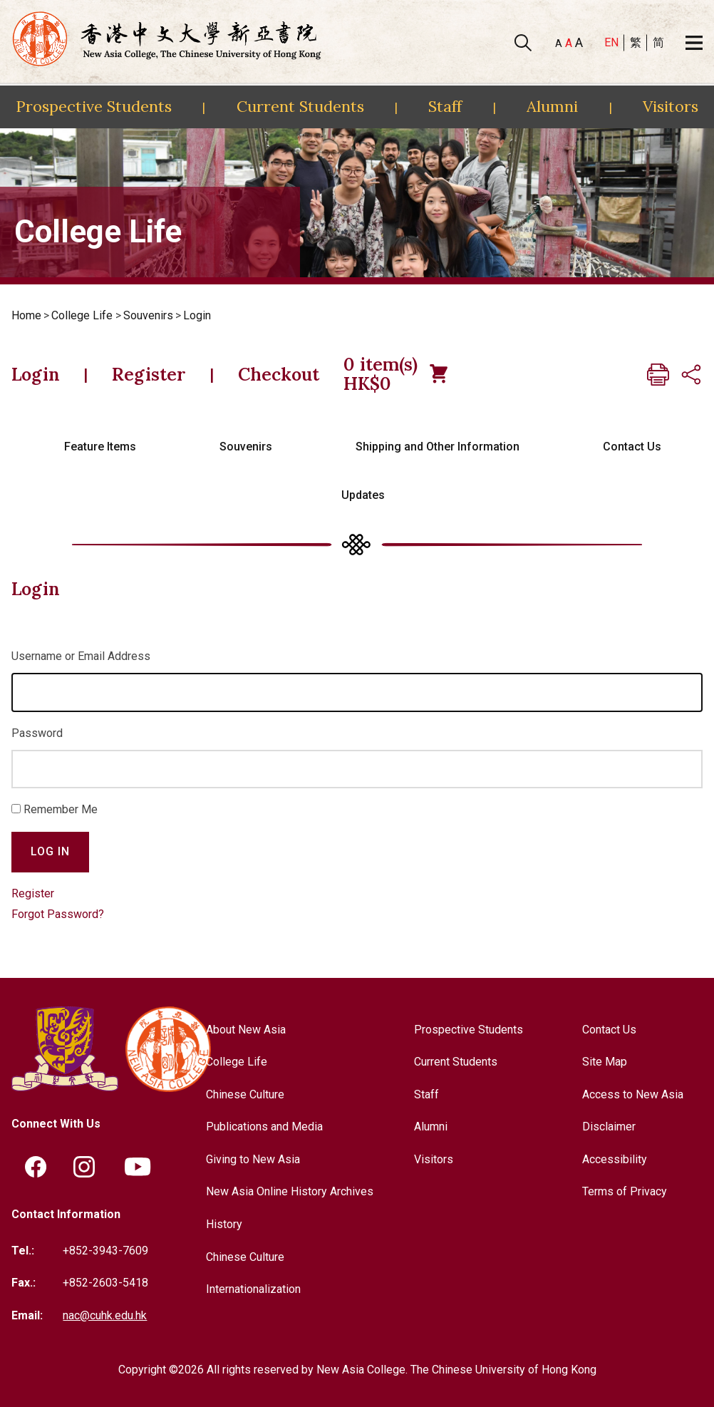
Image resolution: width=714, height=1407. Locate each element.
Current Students (300, 106)
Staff (445, 106)
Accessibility (614, 1159)
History (224, 1224)
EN (611, 42)
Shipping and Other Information (437, 446)
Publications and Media (264, 1126)
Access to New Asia (632, 1094)
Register (149, 374)
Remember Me (61, 809)
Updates (363, 495)
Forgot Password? (57, 914)
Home (26, 315)
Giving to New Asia (253, 1159)
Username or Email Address (80, 656)
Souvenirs (148, 315)
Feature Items (100, 446)
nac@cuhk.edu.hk (105, 1315)
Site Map (604, 1061)
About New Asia (246, 1029)
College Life (82, 315)
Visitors (670, 106)
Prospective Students (94, 106)
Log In (50, 851)
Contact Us (632, 446)
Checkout (278, 374)
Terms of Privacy (624, 1191)
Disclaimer (609, 1126)
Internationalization (253, 1289)
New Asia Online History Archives (289, 1191)
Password (37, 733)
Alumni (552, 106)
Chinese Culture (245, 1094)
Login (197, 315)
